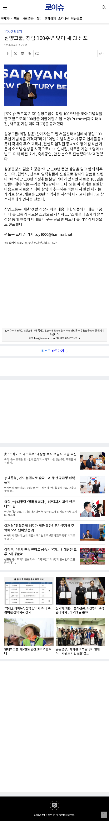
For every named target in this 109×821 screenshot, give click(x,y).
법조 (16, 19)
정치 (39, 19)
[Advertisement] (54, 290)
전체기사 (6, 19)
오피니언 (63, 19)
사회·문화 (27, 19)
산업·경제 (50, 19)
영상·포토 (76, 19)
